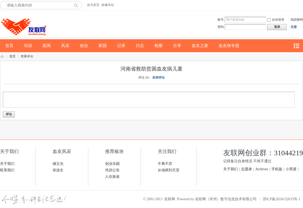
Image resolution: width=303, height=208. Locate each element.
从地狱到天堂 (168, 170)
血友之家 (200, 45)
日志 (140, 45)
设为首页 (93, 5)
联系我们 (7, 170)
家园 (102, 45)
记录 (121, 45)
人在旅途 (112, 177)
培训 (28, 45)
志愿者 (246, 169)
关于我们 (7, 164)
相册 (158, 45)
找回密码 (297, 19)
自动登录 (275, 19)
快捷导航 (296, 45)
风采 (65, 45)
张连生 (58, 170)
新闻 (46, 45)
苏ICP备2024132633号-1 (281, 199)
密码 (221, 27)
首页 (9, 45)
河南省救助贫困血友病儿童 (151, 69)
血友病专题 (229, 45)
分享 (177, 45)
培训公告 (112, 170)
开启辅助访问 (301, 5)
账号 (221, 19)
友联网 (2, 56)
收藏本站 (108, 5)
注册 (294, 27)
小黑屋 (291, 169)
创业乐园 (112, 164)
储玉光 (58, 164)
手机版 (276, 169)
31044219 (288, 153)
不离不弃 (165, 164)
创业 (84, 45)
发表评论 (158, 77)
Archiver (261, 169)
